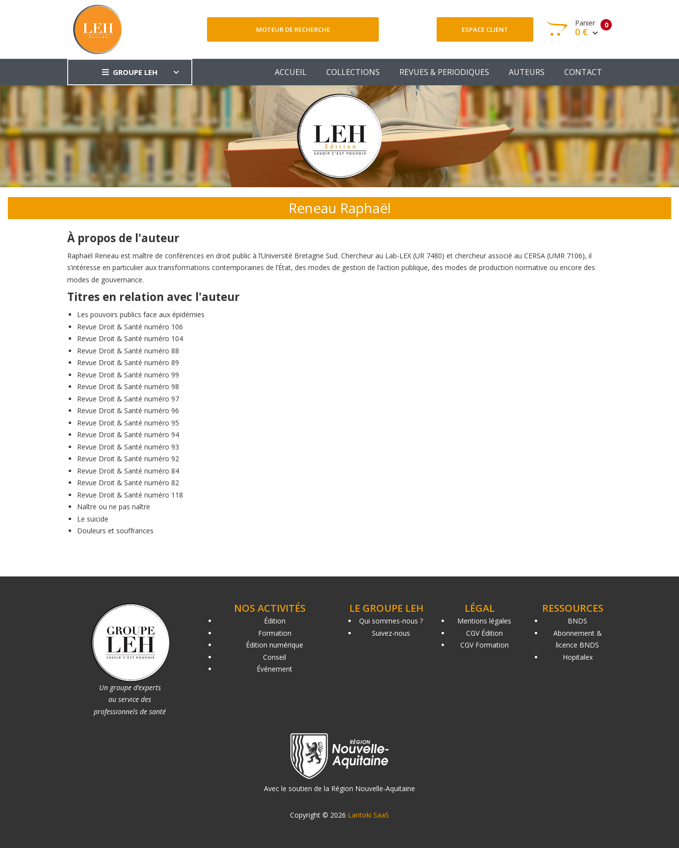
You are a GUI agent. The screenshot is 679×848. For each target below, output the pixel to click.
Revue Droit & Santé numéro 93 (128, 446)
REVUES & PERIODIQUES (444, 72)
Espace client (485, 29)
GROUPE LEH (129, 72)
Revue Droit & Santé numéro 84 (128, 470)
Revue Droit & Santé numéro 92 (128, 458)
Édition (275, 620)
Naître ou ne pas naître (113, 506)
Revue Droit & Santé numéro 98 (128, 386)
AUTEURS (527, 72)
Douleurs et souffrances (115, 530)
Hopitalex (578, 657)
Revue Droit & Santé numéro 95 (128, 422)
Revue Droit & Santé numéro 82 (128, 482)
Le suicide (92, 519)
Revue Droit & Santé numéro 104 (130, 338)
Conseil (274, 657)
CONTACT (583, 72)
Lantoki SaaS (368, 815)
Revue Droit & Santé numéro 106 (130, 326)
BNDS (577, 620)
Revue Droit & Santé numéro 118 (130, 494)
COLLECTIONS (353, 72)
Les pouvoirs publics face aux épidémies (141, 314)
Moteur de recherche (293, 29)
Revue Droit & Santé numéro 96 (128, 410)
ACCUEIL (291, 72)
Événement (274, 668)
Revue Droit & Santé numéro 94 (128, 434)
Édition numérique (274, 644)
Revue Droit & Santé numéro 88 (128, 350)
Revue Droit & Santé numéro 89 (128, 362)
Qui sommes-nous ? (391, 620)
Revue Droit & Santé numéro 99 (128, 374)
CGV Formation (484, 644)
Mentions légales (484, 620)
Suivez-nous (391, 633)
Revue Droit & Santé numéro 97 (128, 398)
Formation (274, 633)
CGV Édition (484, 633)
